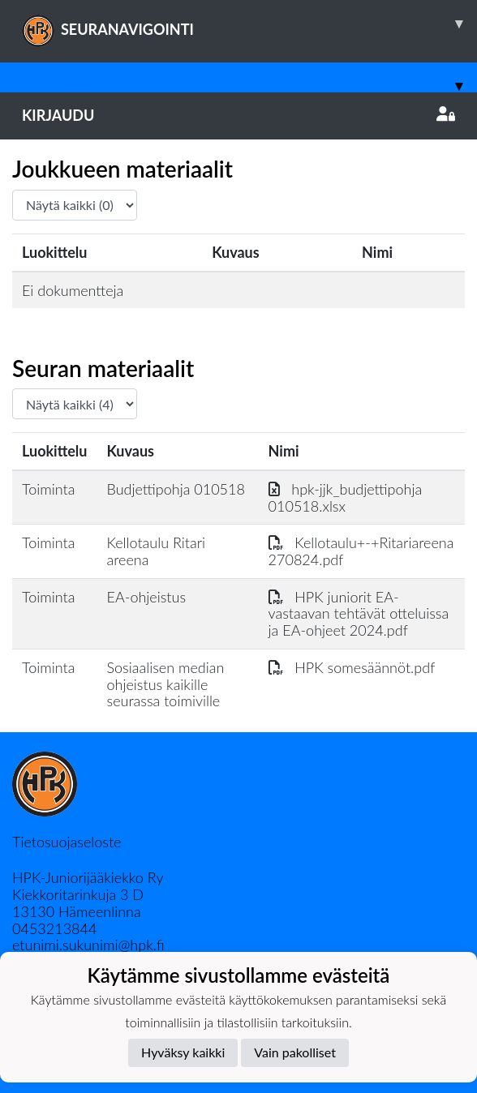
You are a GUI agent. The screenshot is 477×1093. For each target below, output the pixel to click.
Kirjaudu (238, 115)
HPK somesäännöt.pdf (352, 667)
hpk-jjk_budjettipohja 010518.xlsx (346, 497)
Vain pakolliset (295, 1052)
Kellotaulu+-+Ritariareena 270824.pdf (361, 551)
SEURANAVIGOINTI (249, 23)
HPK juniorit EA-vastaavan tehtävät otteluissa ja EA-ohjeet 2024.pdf (359, 613)
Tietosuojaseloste (66, 842)
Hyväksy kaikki (183, 1052)
